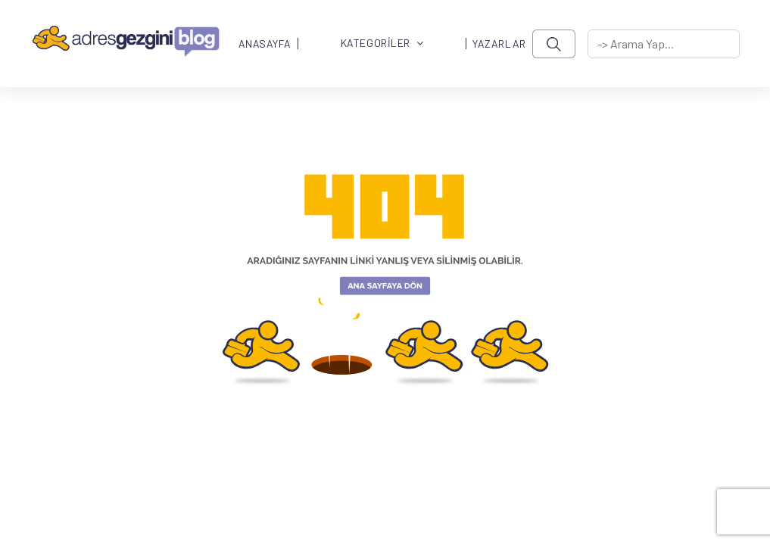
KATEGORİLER (382, 43)
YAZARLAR (498, 44)
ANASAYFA (264, 44)
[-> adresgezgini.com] (664, 44)
